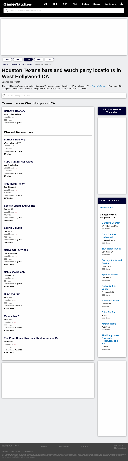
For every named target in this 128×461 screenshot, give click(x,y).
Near (18, 59)
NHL (55, 4)
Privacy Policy (27, 451)
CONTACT (84, 446)
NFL (45, 4)
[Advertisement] (64, 36)
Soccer (96, 4)
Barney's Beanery (100, 86)
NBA (65, 4)
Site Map (5, 451)
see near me (106, 207)
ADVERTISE (64, 446)
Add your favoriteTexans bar (112, 110)
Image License (15, 451)
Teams (5, 64)
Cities (29, 64)
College (85, 4)
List (49, 59)
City (28, 59)
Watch (39, 59)
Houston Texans (17, 64)
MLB (75, 4)
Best (7, 59)
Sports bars (110, 4)
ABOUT (44, 446)
